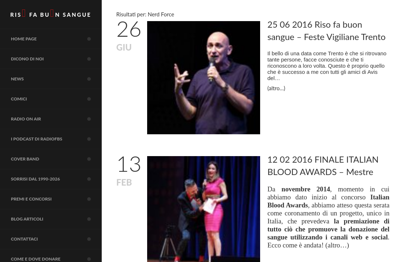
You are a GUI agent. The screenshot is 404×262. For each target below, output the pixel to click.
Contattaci (56, 239)
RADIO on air (56, 119)
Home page (56, 39)
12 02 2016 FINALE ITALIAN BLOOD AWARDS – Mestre (323, 165)
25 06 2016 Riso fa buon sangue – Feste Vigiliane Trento (326, 30)
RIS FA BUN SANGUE (50, 13)
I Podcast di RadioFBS (56, 139)
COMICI (56, 99)
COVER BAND (56, 159)
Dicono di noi (56, 59)
